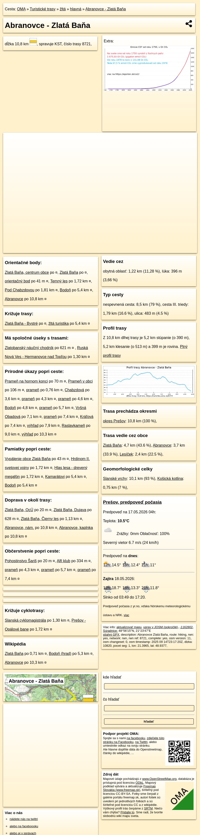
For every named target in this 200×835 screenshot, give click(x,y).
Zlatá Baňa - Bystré (21, 323)
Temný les (59, 281)
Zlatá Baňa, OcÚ (19, 510)
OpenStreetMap (119, 249)
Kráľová (86, 417)
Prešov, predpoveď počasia (132, 502)
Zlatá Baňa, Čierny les (40, 519)
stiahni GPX (111, 634)
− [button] (11, 148)
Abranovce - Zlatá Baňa (105, 9)
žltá (63, 9)
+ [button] (11, 140)
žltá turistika (58, 323)
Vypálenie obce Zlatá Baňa (28, 459)
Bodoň (65, 290)
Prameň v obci (80, 381)
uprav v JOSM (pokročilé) (160, 627)
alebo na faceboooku (24, 826)
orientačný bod (17, 281)
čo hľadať (111, 699)
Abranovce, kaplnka (76, 528)
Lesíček (126, 454)
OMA (21, 9)
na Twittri (141, 742)
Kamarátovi (55, 477)
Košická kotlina (170, 478)
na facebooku (136, 738)
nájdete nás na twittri (24, 819)
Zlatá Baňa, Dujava (70, 510)
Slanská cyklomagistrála (25, 620)
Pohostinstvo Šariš (21, 561)
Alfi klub (63, 561)
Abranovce (14, 299)
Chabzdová (74, 390)
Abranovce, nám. (19, 528)
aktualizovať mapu (129, 627)
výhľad (32, 426)
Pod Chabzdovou (19, 290)
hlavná (75, 9)
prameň (32, 390)
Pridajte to (127, 812)
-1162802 (186, 627)
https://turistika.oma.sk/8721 (177, 249)
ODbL (140, 782)
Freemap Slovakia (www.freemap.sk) (129, 788)
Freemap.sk (144, 249)
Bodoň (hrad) (60, 654)
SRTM (148, 808)
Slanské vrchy (115, 478)
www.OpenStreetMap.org (159, 779)
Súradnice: (110, 631)
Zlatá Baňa (69, 272)
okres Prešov (114, 421)
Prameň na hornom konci (26, 381)
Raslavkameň (73, 426)
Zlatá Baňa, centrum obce (27, 272)
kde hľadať (112, 677)
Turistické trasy (43, 9)
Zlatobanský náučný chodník (29, 348)
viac (126, 615)
